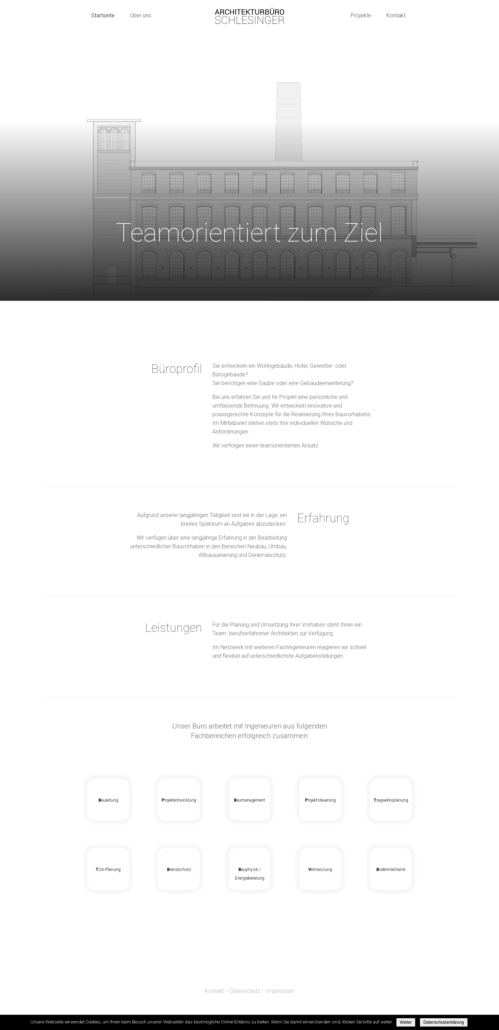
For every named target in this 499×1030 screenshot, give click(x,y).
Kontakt (214, 991)
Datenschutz (245, 991)
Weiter (406, 1022)
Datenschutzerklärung (443, 1022)
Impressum (280, 991)
